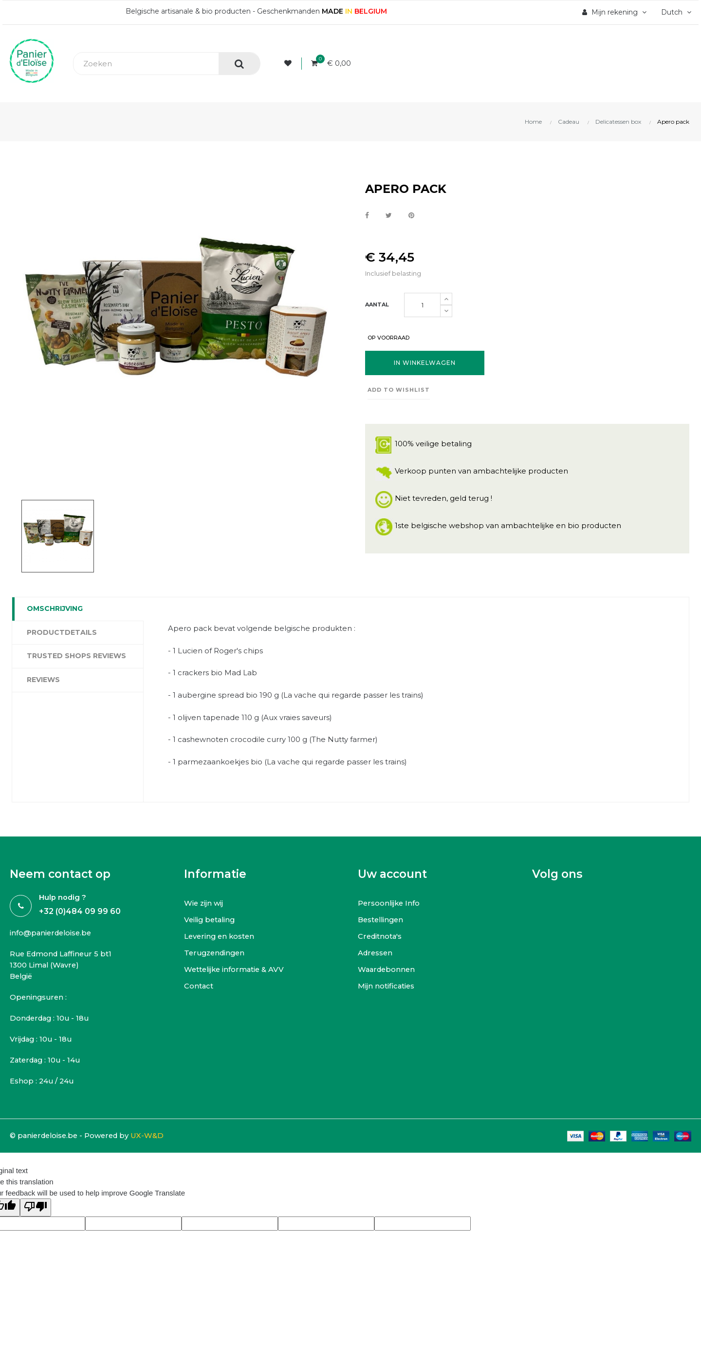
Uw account (392, 875)
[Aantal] (422, 305)
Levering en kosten (220, 937)
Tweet (389, 216)
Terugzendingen (216, 953)
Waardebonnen (388, 970)
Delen (367, 216)
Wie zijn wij (204, 904)
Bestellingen (382, 920)
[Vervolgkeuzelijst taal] (673, 12)
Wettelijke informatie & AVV (235, 970)
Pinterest (411, 216)
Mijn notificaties (386, 986)
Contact (199, 986)
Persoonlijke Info (390, 904)
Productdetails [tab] (62, 632)
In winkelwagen (425, 363)
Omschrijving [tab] (55, 608)
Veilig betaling (211, 920)
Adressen (376, 953)
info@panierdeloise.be (52, 934)
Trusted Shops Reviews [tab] (76, 655)
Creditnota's (381, 937)
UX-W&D (153, 1137)
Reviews (43, 679)
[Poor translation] (35, 1209)
